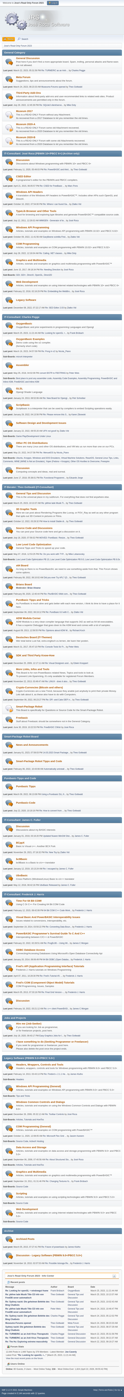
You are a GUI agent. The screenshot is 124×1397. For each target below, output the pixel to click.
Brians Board (24, 584)
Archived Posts (25, 1239)
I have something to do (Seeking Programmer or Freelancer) (52, 1041)
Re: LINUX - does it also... (57, 681)
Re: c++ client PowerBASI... (56, 1008)
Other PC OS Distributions (32, 443)
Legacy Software (26, 300)
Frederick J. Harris (83, 910)
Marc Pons (73, 186)
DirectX (30, 275)
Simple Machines (25, 1390)
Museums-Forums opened (53, 87)
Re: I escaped (49, 869)
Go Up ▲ (118, 1390)
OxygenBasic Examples (30, 339)
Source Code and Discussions (34, 528)
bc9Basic (21, 859)
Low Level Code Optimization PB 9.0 (67, 559)
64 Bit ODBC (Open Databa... (56, 959)
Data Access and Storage (31, 1147)
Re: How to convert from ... (51, 810)
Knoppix (27, 458)
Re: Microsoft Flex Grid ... (54, 1136)
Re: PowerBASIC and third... (57, 169)
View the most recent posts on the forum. (25, 1358)
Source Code (22, 1141)
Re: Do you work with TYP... (52, 554)
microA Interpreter (24, 356)
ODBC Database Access (30, 950)
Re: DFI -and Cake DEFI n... (59, 699)
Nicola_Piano (64, 351)
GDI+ (23, 275)
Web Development (27, 282)
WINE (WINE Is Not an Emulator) (29, 461)
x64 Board (22, 565)
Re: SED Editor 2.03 (54, 308)
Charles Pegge (78, 70)
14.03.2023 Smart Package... (56, 752)
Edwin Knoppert (80, 663)
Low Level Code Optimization (33, 544)
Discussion (23, 160)
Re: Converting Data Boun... (59, 927)
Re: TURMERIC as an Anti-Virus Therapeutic (27, 1334)
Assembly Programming (89, 378)
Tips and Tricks (23, 1096)
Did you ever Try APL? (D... (56, 577)
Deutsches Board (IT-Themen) (34, 637)
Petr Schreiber (78, 398)
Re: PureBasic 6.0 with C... (58, 612)
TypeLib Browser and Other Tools (36, 211)
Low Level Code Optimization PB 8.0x (102, 559)
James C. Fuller (82, 836)
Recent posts (16, 1282)
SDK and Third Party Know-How (35, 655)
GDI (18, 275)
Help (95, 1390)
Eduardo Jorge (76, 478)
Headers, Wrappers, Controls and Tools (39, 1064)
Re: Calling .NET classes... (51, 253)
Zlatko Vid (76, 204)
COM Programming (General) (33, 1126)
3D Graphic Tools (26, 509)
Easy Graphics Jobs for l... (51, 1035)
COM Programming (27, 243)
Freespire (105, 461)
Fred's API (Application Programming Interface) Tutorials (50, 966)
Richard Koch (79, 630)
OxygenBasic (24, 323)
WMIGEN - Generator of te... (52, 220)
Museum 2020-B (25, 137)
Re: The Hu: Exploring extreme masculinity (26, 1341)
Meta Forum (23, 77)
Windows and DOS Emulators (46, 458)
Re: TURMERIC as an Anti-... (54, 70)
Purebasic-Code (25, 802)
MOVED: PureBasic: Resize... (53, 538)
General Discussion (28, 58)
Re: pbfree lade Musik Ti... (53, 503)
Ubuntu (19, 458)
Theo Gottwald (75, 87)
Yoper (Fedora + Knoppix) (58, 461)
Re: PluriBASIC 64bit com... (56, 594)
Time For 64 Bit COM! (29, 900)
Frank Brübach (77, 333)
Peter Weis (74, 373)
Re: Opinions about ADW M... (55, 630)
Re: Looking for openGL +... (54, 333)
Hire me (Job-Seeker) (28, 1023)
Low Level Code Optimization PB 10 (32, 559)
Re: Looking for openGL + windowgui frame (26, 1290)
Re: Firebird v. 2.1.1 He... (55, 1074)
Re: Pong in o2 (48, 351)
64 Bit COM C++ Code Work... (58, 910)
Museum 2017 (24, 111)
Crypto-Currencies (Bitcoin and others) (39, 687)
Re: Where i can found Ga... (56, 204)
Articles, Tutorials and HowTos (30, 1119)
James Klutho (76, 1074)
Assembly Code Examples (65, 378)
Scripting (21, 1193)
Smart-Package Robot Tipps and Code (39, 761)
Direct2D (48, 275)
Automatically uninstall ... (55, 769)
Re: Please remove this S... (55, 414)
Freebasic (22, 717)
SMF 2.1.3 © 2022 (9, 1390)
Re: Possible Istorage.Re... (57, 1263)
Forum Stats (15, 1346)
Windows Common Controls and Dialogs (40, 1102)
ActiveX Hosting (36, 1141)
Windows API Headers (29, 192)
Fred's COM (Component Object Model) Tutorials (45, 982)
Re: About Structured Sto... (58, 1159)
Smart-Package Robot (29, 706)
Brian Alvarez (34, 588)
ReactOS (89, 458)
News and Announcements (32, 744)
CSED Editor (23, 176)
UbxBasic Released (49, 885)
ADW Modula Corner (28, 618)
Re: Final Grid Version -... (53, 992)
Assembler (22, 365)
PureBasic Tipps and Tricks (32, 600)
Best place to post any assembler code (34, 378)
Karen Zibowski (78, 414)
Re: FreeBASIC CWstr (50, 727)
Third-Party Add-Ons (28, 92)
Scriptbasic (23, 405)
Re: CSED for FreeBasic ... (52, 186)
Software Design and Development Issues (41, 423)
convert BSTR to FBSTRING (53, 373)
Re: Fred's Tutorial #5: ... (51, 976)
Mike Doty (71, 105)
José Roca (74, 220)
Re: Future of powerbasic (53, 1247)
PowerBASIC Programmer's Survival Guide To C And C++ (50, 933)
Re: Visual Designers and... (57, 663)
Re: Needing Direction (50, 269)
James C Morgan (80, 943)
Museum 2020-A (25, 124)
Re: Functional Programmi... (53, 478)
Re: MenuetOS (46, 452)
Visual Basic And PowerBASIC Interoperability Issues (48, 917)
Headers (20, 1079)
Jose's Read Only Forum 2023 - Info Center (30, 1275)
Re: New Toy (51, 852)
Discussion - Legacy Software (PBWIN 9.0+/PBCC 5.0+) (49, 1255)
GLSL (19, 388)
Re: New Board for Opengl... (56, 398)
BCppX (20, 842)
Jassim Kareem (77, 1136)
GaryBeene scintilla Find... (55, 237)
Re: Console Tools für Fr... (53, 647)
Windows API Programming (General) (38, 1086)
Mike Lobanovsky (77, 554)
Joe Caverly (71, 1352)
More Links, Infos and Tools (32, 669)
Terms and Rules (106, 1390)
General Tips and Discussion (33, 493)
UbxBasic (22, 875)
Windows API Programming (32, 227)
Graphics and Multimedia (31, 260)
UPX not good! (49, 431)
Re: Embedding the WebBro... (57, 291)
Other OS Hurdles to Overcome (85, 461)
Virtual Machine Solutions (72, 458)
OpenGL (39, 275)
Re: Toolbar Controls (54, 1114)
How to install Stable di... (54, 521)
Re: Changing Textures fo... (58, 1181)
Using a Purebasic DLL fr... (53, 794)
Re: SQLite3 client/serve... (51, 105)
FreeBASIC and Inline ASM (26, 382)
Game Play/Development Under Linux (33, 436)
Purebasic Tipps (26, 786)
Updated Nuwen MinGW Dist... (57, 836)
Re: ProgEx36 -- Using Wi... (56, 943)
